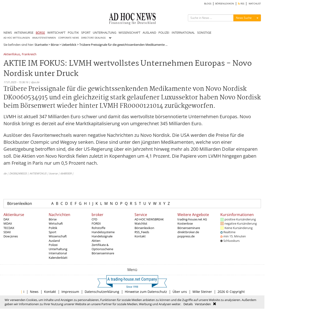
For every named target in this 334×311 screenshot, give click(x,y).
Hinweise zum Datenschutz (146, 291)
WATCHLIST (255, 3)
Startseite (41, 45)
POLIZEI (163, 32)
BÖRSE (40, 32)
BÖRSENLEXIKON (224, 3)
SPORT (85, 32)
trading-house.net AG (192, 219)
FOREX (96, 223)
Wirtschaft (56, 223)
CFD (94, 219)
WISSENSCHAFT (129, 32)
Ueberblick (69, 45)
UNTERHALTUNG (104, 32)
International (58, 253)
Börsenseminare (103, 253)
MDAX (7, 223)
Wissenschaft (58, 236)
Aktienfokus (11, 54)
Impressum (70, 291)
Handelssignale (102, 236)
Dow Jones (10, 236)
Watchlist (141, 223)
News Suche (244, 18)
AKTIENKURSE (23, 32)
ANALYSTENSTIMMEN (44, 37)
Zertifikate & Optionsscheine (102, 247)
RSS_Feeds (142, 232)
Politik (53, 228)
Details (188, 304)
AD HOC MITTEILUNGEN (16, 37)
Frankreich (29, 54)
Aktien (96, 241)
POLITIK (73, 32)
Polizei (53, 245)
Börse (55, 45)
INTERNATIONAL (183, 32)
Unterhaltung (58, 249)
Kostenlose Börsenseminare (188, 225)
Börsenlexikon (19, 203)
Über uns (180, 291)
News (34, 291)
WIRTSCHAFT (56, 32)
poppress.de (186, 236)
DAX (6, 219)
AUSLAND (149, 32)
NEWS (7, 32)
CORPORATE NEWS (68, 37)
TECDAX (8, 228)
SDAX (7, 232)
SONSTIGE (204, 32)
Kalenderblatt (58, 257)
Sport (52, 232)
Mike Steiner (202, 291)
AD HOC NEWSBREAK (149, 219)
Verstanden (203, 304)
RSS (241, 3)
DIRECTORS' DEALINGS (93, 37)
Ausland (54, 241)
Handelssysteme (103, 232)
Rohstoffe (98, 228)
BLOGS (207, 3)
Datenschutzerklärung (102, 291)
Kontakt (140, 236)
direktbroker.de (188, 232)
